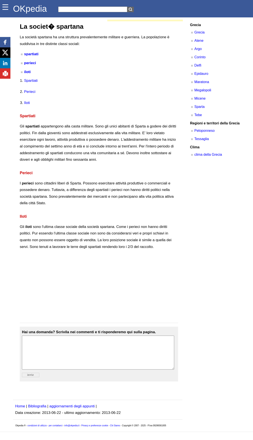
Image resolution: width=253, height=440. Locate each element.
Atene (198, 40)
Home (20, 413)
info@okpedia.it (71, 432)
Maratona (201, 82)
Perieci (29, 92)
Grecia (199, 32)
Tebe (198, 115)
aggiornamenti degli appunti (72, 413)
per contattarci (55, 432)
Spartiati (31, 81)
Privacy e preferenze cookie (94, 432)
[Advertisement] (99, 286)
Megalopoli (202, 90)
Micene (200, 98)
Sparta (199, 107)
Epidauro (201, 73)
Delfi (197, 65)
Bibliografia (37, 413)
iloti (27, 72)
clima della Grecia (208, 154)
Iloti (27, 103)
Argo (198, 49)
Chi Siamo (115, 432)
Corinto (200, 57)
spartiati (31, 54)
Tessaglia (201, 139)
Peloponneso (204, 130)
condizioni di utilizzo (37, 432)
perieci (30, 63)
